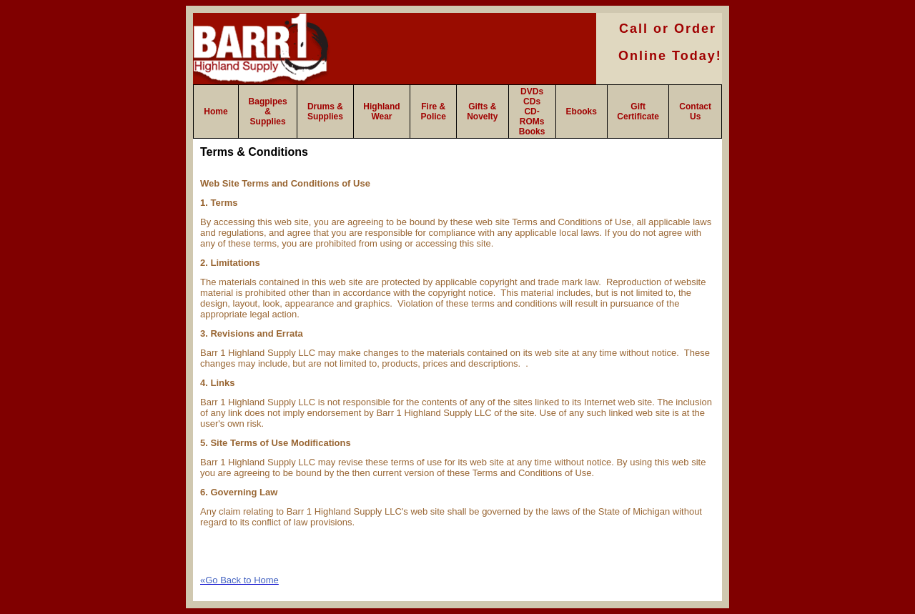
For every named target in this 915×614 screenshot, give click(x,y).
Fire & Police (433, 111)
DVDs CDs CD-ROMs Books (532, 111)
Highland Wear (381, 111)
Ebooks (581, 112)
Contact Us (695, 111)
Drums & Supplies (325, 111)
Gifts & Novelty (482, 111)
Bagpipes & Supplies (268, 111)
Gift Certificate (638, 111)
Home (215, 112)
